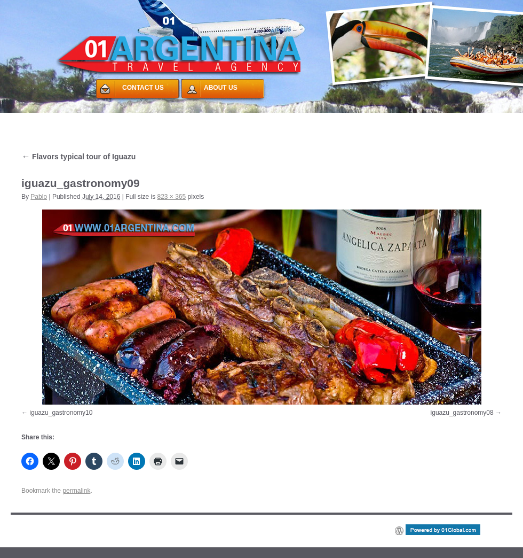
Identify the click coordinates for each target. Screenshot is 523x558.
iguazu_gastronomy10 (60, 412)
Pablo (38, 196)
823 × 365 (171, 196)
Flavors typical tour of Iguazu (78, 156)
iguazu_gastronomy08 (462, 412)
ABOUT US (220, 87)
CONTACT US (143, 87)
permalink (76, 490)
